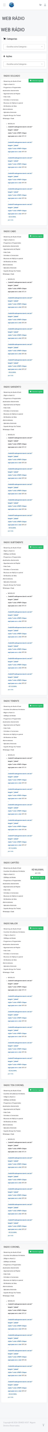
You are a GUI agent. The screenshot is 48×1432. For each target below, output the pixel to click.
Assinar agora (36, 81)
